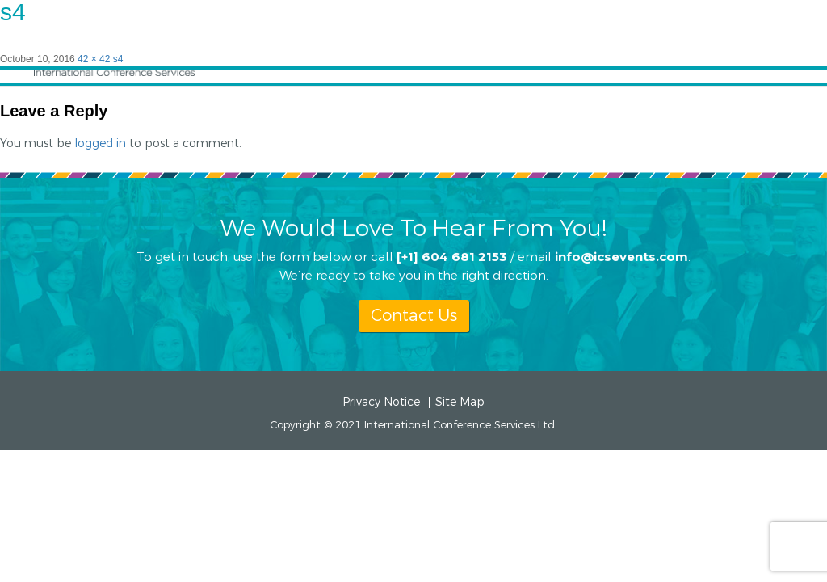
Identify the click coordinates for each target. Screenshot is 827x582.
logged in (100, 143)
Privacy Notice (381, 402)
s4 (118, 59)
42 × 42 (94, 59)
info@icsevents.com (621, 256)
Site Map (460, 402)
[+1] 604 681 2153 (452, 256)
